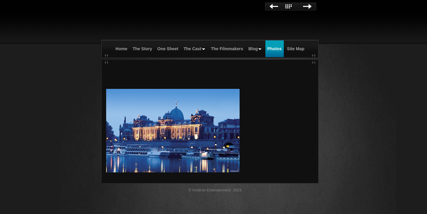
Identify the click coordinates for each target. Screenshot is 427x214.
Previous (273, 6)
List (290, 6)
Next (307, 6)
